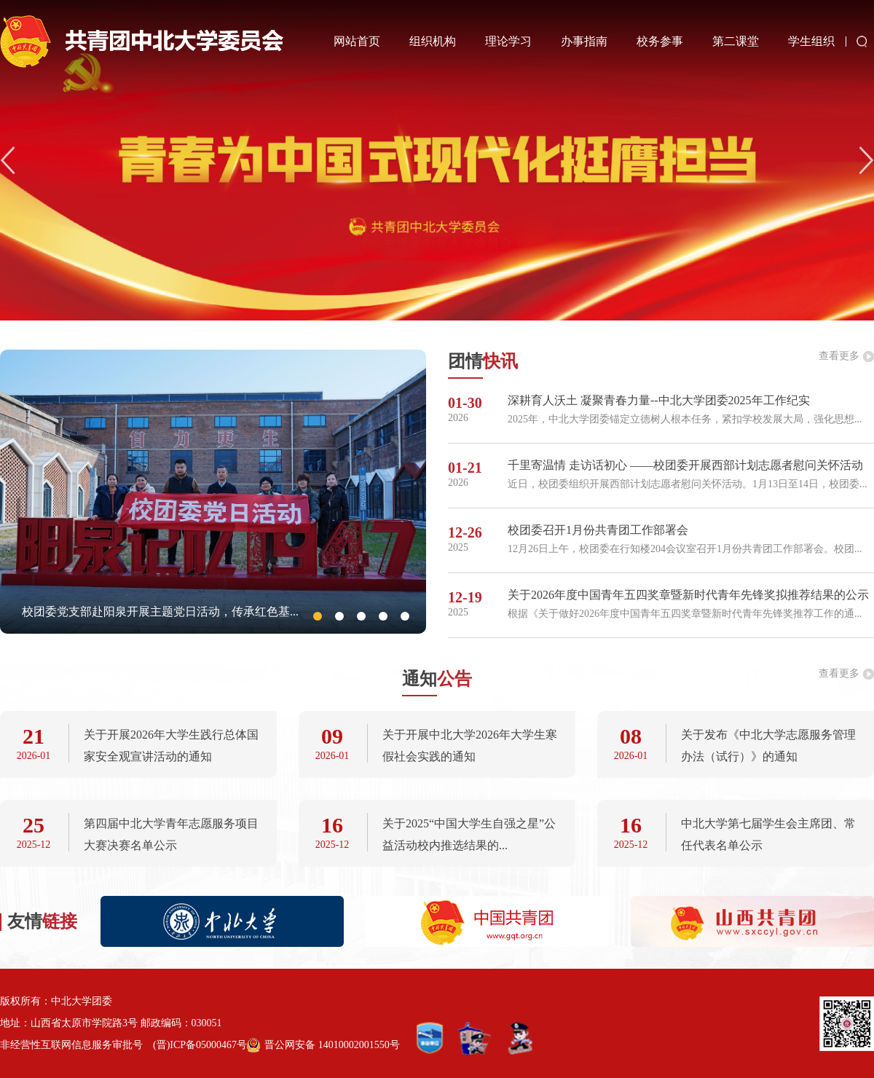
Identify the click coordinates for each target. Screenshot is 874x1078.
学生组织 (811, 41)
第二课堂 (735, 41)
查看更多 (839, 355)
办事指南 (584, 41)
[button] (866, 160)
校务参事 (660, 41)
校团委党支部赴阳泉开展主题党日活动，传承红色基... (160, 611)
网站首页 (357, 41)
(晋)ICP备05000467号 (200, 1044)
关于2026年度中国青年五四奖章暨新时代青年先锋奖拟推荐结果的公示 (688, 595)
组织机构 (432, 41)
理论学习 (508, 41)
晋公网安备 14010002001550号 (332, 1044)
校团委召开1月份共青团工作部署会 (598, 530)
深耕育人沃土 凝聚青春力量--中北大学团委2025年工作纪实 (659, 400)
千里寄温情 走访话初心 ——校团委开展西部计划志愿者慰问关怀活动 (685, 465)
